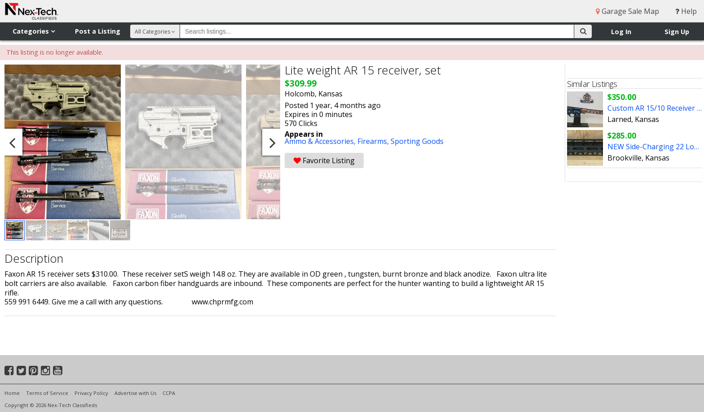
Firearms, (374, 141)
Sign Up (676, 31)
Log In (621, 31)
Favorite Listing (324, 160)
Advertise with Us (135, 393)
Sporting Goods (417, 141)
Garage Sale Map (627, 11)
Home (12, 393)
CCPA (169, 393)
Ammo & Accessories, (321, 141)
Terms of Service (47, 393)
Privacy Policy (91, 393)
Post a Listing (97, 31)
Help (686, 11)
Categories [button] (34, 31)
